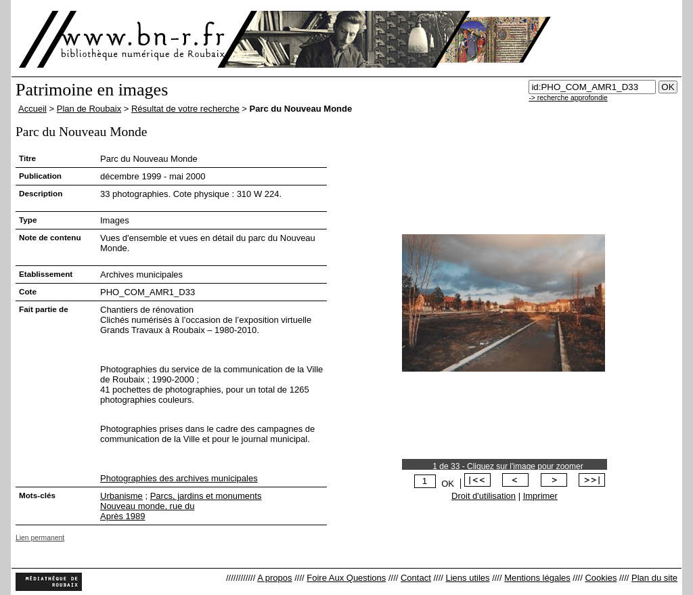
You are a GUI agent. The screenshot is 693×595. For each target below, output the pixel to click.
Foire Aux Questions (346, 578)
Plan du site (654, 578)
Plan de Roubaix (89, 109)
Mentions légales (537, 578)
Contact (416, 578)
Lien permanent (40, 538)
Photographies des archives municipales (179, 478)
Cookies (601, 578)
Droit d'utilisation (483, 496)
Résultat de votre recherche (185, 109)
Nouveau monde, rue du (147, 506)
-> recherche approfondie (568, 98)
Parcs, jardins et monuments (206, 496)
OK (447, 484)
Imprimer (540, 496)
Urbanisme (121, 496)
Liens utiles (467, 578)
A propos (274, 578)
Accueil (32, 109)
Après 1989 (123, 516)
